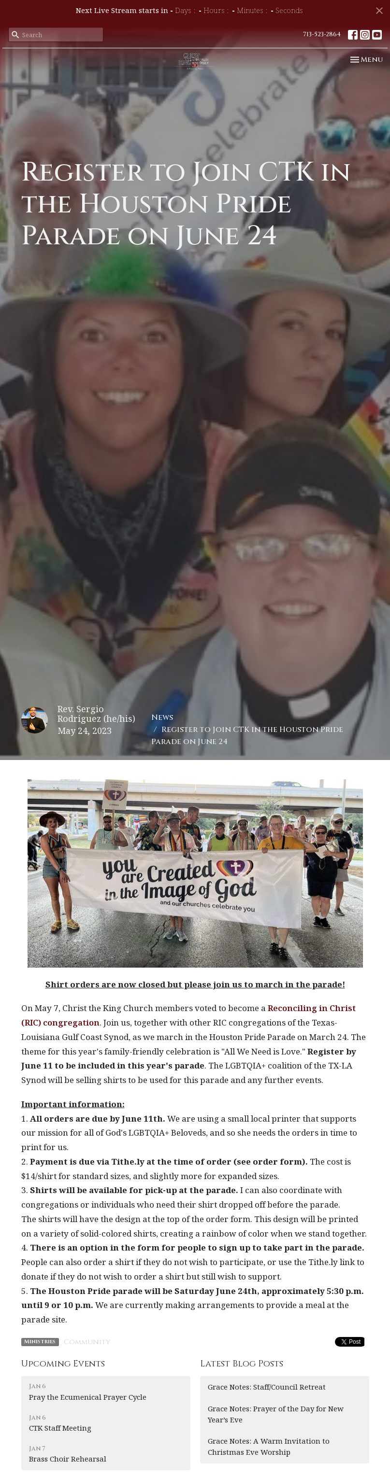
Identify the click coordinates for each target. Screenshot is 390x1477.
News (162, 717)
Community (87, 1342)
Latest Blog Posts (241, 1364)
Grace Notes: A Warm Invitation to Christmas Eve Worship (269, 1446)
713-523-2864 (322, 34)
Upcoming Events (63, 1364)
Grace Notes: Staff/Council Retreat (267, 1387)
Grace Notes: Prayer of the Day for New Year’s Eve (276, 1414)
